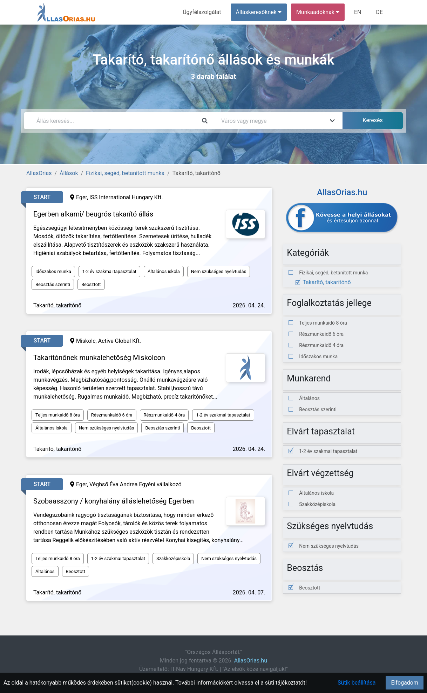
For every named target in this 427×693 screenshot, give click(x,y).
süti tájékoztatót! (286, 682)
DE (379, 12)
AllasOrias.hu (250, 660)
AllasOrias (39, 173)
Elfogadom (404, 682)
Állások (69, 173)
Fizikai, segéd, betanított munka (125, 173)
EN (357, 12)
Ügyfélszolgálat (202, 12)
